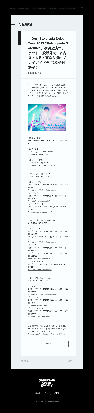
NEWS (12, 8)
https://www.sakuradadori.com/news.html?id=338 (46, 334)
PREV (27, 361)
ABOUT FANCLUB (67, 8)
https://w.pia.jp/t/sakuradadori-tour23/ (42, 190)
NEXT (69, 361)
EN (82, 7)
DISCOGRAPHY (39, 8)
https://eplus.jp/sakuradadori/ (39, 201)
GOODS (52, 8)
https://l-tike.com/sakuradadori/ (40, 212)
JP (77, 7)
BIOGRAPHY (24, 8)
